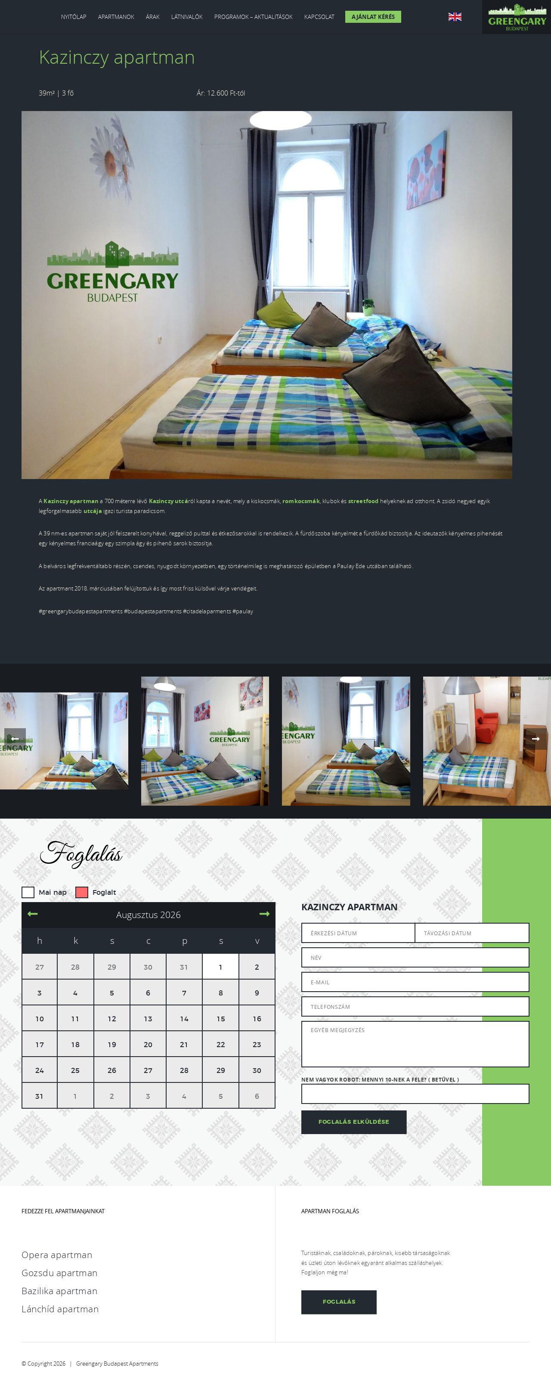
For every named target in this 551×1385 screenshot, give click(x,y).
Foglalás (339, 1302)
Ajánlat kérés (373, 17)
